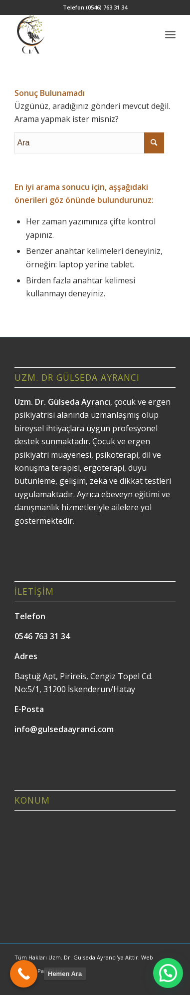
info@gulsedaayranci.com (64, 729)
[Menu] (170, 34)
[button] (168, 973)
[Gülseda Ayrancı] (79, 34)
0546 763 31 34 (42, 636)
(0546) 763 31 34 (106, 7)
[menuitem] (170, 34)
